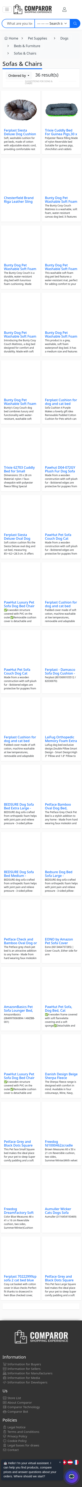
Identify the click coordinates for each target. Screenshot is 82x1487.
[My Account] (64, 9)
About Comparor (17, 1402)
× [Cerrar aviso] (60, 1462)
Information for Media (21, 1378)
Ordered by (17, 75)
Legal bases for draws (20, 1445)
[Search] (75, 23)
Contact (10, 1450)
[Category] (52, 23)
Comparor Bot (15, 1411)
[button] (7, 9)
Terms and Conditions (20, 1432)
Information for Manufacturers (27, 1373)
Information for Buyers (21, 1364)
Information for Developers (24, 1382)
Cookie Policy (14, 1441)
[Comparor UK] (32, 9)
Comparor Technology (21, 1407)
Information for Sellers (21, 1369)
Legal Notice (14, 1427)
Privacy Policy (14, 1436)
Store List (11, 1398)
